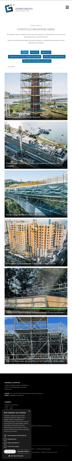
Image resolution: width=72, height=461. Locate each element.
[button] (16, 456)
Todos (24, 52)
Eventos (34, 52)
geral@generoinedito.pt (16, 395)
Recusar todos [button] (23, 451)
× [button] (29, 411)
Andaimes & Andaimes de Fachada (36, 61)
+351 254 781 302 (15, 393)
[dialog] (16, 434)
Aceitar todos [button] (10, 451)
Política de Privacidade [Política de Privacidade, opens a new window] (10, 431)
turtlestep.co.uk (51, 452)
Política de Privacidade (44, 449)
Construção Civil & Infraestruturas (24, 56)
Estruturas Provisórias (54, 56)
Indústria (46, 52)
